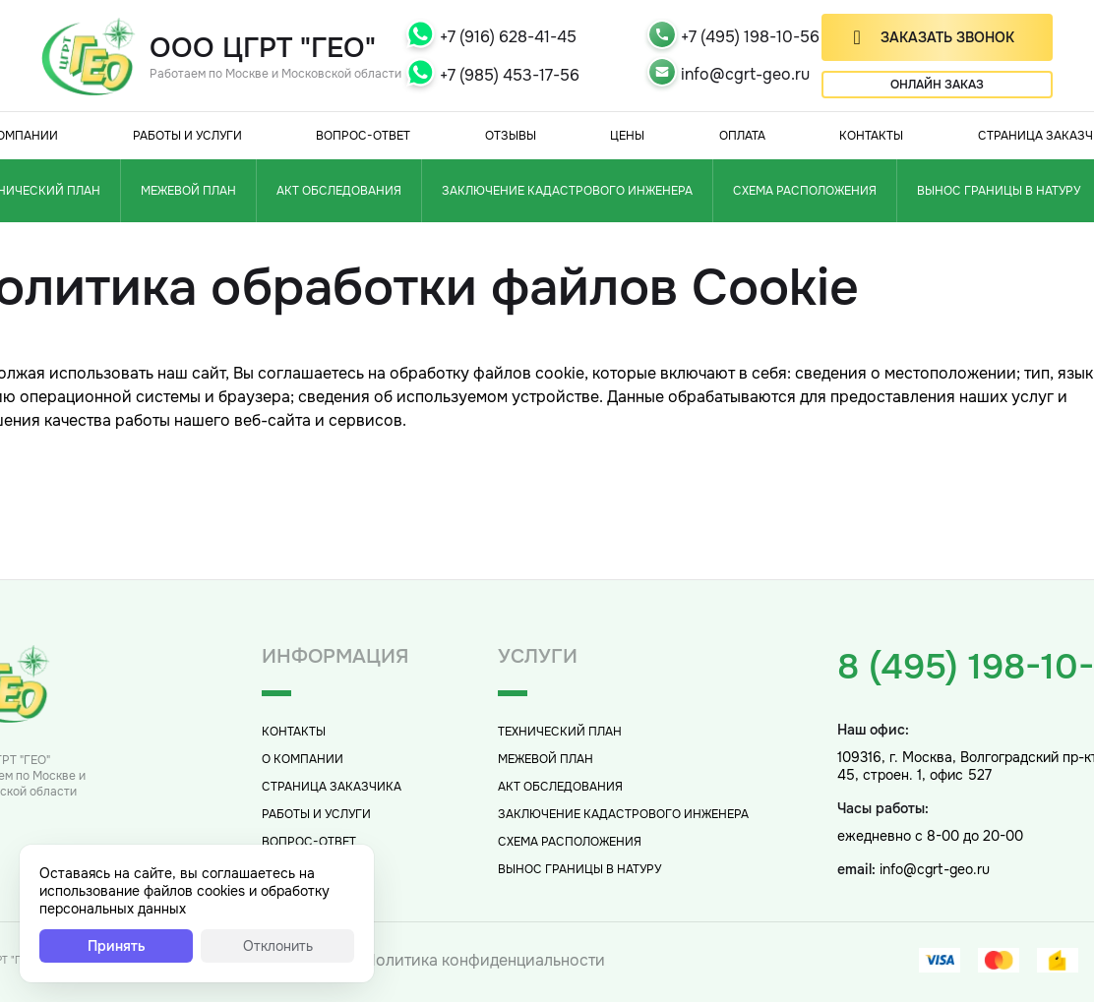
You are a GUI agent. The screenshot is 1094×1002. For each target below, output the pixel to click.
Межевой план (188, 191)
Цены (627, 136)
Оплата (742, 136)
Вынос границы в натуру (579, 869)
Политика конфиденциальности (484, 960)
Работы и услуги (187, 136)
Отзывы (510, 136)
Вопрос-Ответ (363, 136)
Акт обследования (338, 191)
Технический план (560, 731)
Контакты (871, 136)
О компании (302, 759)
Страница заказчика (331, 787)
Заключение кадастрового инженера (567, 191)
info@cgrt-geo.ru (745, 74)
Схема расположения (805, 191)
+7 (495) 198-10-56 (750, 37)
